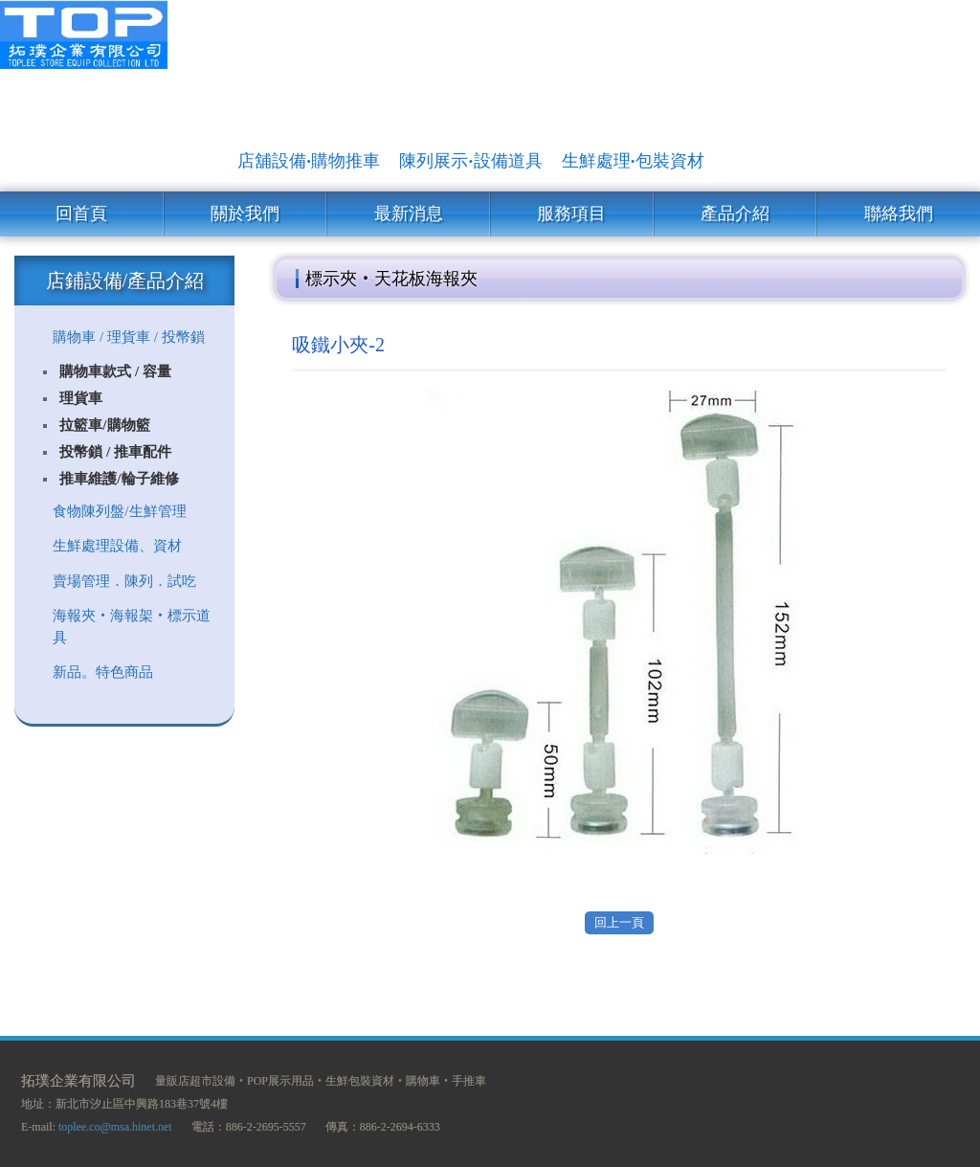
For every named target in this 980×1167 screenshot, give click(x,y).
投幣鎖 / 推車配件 (115, 452)
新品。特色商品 (103, 672)
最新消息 (408, 213)
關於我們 (245, 213)
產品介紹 (735, 213)
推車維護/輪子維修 (118, 478)
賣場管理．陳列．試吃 (124, 581)
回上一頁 (619, 922)
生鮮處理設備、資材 (117, 545)
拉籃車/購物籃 (104, 425)
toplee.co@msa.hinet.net (115, 1126)
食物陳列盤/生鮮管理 (119, 511)
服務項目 (571, 213)
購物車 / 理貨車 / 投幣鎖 (128, 337)
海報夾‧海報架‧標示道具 (132, 626)
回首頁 (81, 213)
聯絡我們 (898, 213)
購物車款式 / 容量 (115, 371)
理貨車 (80, 398)
